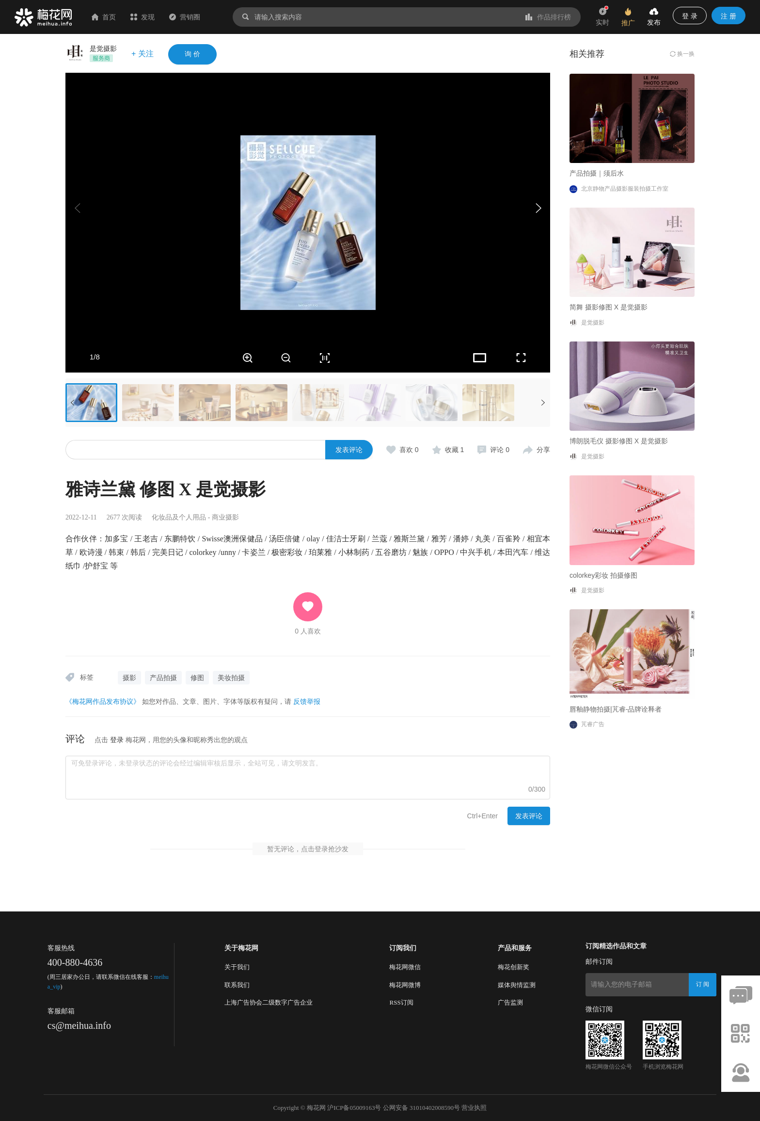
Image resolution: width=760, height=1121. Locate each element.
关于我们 (237, 967)
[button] (538, 208)
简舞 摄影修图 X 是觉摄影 (609, 307)
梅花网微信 (405, 967)
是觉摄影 (103, 48)
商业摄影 (225, 517)
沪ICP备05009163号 (354, 1107)
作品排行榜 (548, 17)
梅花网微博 (405, 985)
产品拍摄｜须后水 (597, 173)
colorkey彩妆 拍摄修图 (603, 575)
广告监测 (510, 1002)
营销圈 (184, 17)
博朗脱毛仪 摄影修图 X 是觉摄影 (619, 441)
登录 (117, 740)
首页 (104, 17)
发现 (142, 17)
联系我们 (237, 985)
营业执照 (474, 1107)
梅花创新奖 (513, 967)
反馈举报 (306, 701)
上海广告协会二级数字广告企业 (268, 1002)
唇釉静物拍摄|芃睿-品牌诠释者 (616, 709)
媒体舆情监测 (517, 985)
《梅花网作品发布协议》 (102, 701)
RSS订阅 (401, 1002)
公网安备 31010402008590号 (421, 1107)
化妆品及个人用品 (179, 517)
